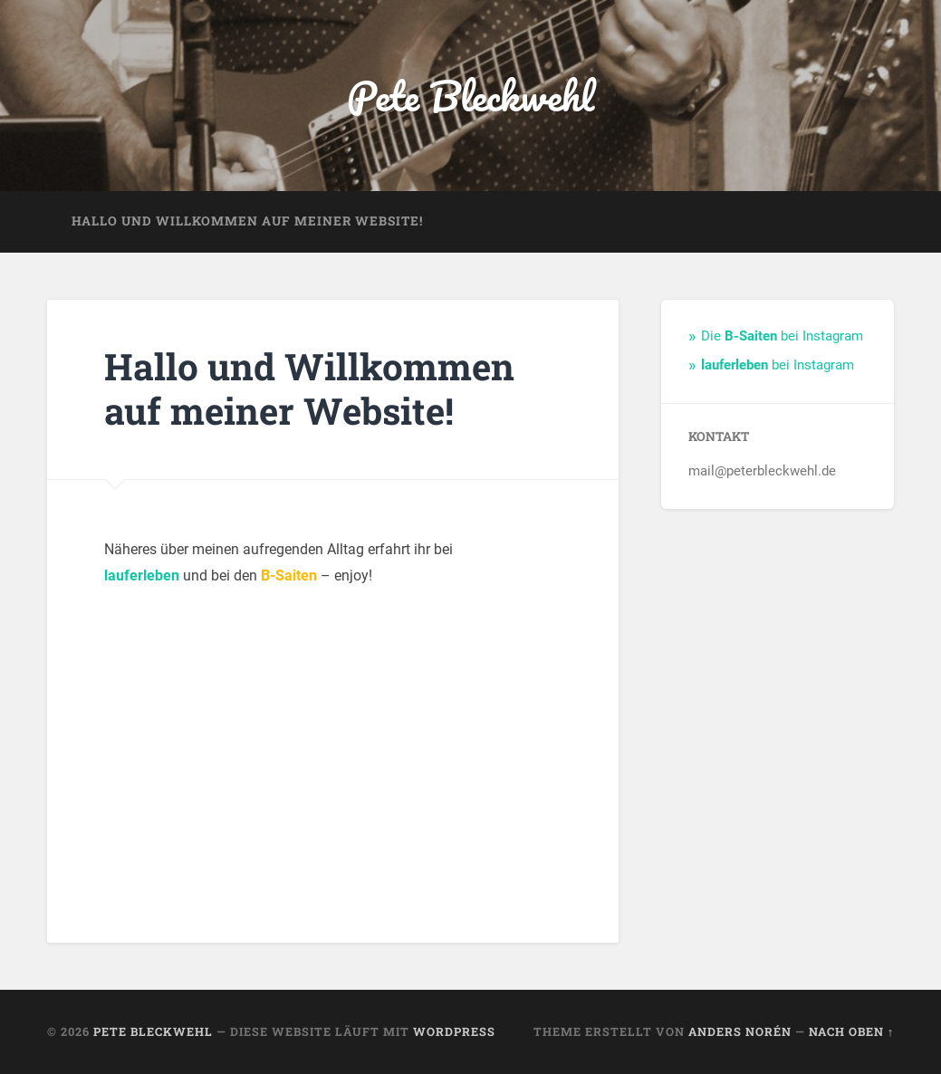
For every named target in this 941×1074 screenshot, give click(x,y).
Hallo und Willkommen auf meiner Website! (247, 221)
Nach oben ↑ (851, 1031)
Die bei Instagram (782, 336)
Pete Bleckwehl (470, 95)
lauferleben (141, 575)
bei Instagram (777, 365)
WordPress (454, 1031)
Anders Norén (740, 1031)
